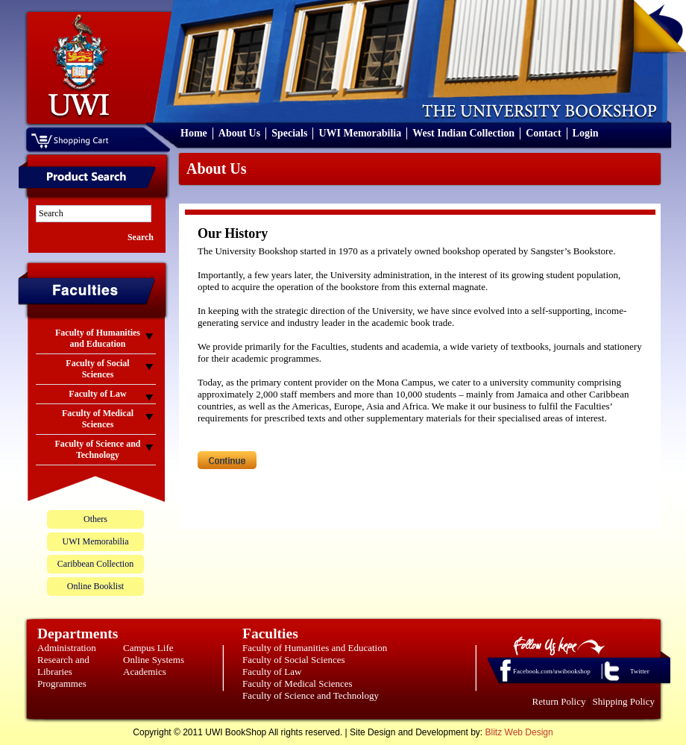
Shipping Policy (624, 701)
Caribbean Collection (95, 564)
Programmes (61, 683)
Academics (144, 671)
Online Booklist (95, 586)
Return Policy (559, 701)
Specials (289, 133)
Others (95, 519)
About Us (239, 133)
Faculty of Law (271, 671)
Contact (543, 133)
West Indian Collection (463, 133)
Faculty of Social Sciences (293, 659)
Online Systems (153, 659)
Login (586, 133)
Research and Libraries (63, 665)
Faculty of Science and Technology (310, 695)
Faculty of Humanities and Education (314, 647)
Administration (66, 647)
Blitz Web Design (519, 732)
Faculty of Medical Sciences (297, 683)
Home (193, 133)
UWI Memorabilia (359, 133)
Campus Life (148, 647)
